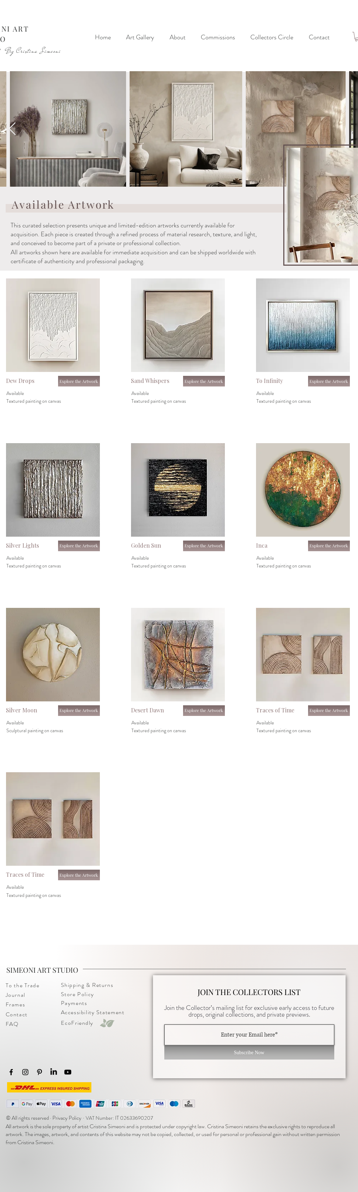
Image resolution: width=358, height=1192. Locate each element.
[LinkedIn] (54, 1072)
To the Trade (23, 985)
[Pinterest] (39, 1072)
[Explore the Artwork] (79, 381)
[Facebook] (11, 1072)
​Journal (15, 995)
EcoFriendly (77, 1023)
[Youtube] (68, 1072)
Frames (15, 1004)
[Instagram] (25, 1072)
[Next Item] (12, 129)
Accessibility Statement (93, 1012)
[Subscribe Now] (249, 1053)
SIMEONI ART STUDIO (42, 969)
